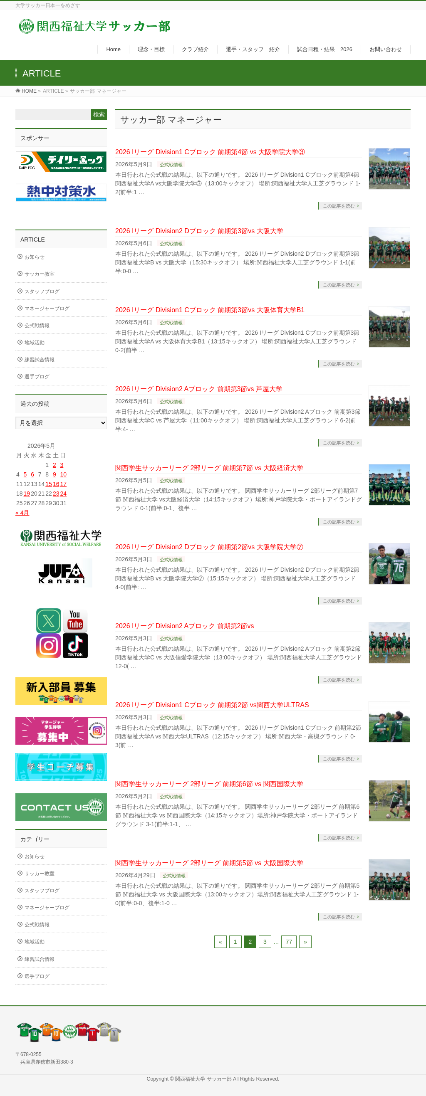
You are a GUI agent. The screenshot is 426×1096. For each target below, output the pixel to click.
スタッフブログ (42, 291)
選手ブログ (37, 377)
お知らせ (35, 257)
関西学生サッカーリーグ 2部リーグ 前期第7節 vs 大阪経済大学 (209, 467)
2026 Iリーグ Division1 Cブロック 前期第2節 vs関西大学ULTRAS (212, 704)
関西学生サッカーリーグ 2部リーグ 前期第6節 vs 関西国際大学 (209, 783)
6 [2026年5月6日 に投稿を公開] (32, 474)
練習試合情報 (39, 360)
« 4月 (22, 512)
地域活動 (35, 343)
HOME (29, 91)
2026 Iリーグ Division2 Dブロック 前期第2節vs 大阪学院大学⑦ (209, 546)
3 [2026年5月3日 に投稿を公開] (61, 465)
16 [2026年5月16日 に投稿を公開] (56, 484)
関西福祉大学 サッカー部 (204, 1079)
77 (289, 941)
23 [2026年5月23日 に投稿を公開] (56, 493)
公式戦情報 (171, 164)
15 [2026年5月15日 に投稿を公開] (48, 484)
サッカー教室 (39, 274)
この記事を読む (339, 205)
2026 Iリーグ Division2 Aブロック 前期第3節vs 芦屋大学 (198, 388)
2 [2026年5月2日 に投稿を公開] (54, 465)
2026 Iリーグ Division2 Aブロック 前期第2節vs (184, 625)
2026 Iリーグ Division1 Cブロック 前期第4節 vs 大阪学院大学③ (210, 152)
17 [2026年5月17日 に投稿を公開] (63, 484)
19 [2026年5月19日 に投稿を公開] (27, 493)
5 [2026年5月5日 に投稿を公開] (25, 474)
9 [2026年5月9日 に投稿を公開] (54, 474)
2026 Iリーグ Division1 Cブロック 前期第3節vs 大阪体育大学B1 (210, 309)
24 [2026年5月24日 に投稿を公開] (63, 493)
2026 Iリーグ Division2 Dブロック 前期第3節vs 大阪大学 (199, 231)
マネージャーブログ (47, 308)
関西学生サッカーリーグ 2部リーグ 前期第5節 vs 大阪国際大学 (209, 862)
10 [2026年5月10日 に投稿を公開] (63, 474)
